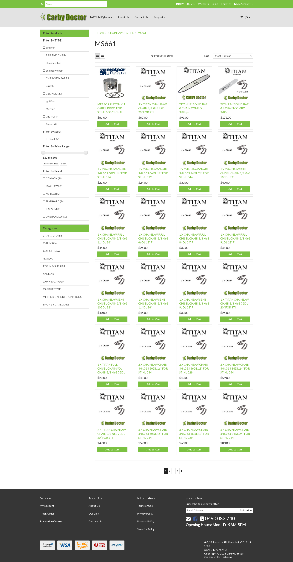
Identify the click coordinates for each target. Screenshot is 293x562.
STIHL (130, 32)
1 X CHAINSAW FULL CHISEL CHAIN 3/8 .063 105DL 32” (235, 173)
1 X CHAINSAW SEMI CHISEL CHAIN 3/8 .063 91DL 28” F (194, 303)
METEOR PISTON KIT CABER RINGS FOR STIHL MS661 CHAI (111, 108)
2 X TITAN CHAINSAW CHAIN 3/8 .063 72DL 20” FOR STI (111, 433)
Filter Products (52, 33)
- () (245, 17)
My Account (47, 505)
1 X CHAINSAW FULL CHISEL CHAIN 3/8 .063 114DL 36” (112, 238)
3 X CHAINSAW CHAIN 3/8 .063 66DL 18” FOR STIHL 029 (194, 433)
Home (101, 32)
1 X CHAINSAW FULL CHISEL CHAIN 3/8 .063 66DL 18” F (153, 238)
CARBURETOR (52, 289)
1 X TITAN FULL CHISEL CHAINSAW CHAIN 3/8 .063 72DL (111, 368)
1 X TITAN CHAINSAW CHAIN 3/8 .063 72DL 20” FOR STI (234, 303)
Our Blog (94, 513)
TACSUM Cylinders (101, 17)
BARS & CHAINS (53, 235)
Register (226, 3)
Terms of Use (145, 505)
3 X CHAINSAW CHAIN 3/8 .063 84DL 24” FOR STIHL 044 (235, 433)
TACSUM (53, 209)
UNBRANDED (56, 216)
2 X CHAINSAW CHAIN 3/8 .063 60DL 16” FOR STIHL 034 (153, 368)
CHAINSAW (50, 243)
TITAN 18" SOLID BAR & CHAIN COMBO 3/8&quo (193, 108)
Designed (209, 557)
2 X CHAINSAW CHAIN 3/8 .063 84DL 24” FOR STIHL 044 (235, 368)
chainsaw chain (54, 70)
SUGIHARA (55, 201)
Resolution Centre (51, 521)
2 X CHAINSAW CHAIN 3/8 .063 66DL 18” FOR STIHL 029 (194, 368)
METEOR (53, 193)
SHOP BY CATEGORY (56, 304)
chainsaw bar (53, 62)
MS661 (142, 32)
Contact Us (141, 17)
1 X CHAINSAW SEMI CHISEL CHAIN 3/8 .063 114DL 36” (153, 303)
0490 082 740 (185, 3)
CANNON (54, 178)
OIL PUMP (52, 116)
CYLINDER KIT (55, 93)
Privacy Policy (145, 513)
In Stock (53, 138)
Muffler (50, 108)
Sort (206, 55)
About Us (123, 17)
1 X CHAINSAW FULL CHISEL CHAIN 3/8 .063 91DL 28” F (235, 238)
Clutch (50, 85)
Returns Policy (145, 521)
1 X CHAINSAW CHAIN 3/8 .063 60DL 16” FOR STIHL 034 (112, 173)
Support (160, 17)
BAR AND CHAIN (56, 55)
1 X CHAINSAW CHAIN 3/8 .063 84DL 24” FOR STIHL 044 (194, 173)
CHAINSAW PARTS (57, 78)
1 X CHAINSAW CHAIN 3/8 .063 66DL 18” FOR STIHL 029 (153, 173)
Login (215, 3)
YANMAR (48, 273)
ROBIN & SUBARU (54, 266)
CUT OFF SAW (51, 250)
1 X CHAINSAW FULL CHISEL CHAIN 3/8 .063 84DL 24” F (194, 238)
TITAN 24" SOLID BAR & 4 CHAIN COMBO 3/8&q (234, 108)
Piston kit (51, 124)
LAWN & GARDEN (53, 281)
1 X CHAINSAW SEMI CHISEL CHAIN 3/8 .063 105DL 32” (112, 303)
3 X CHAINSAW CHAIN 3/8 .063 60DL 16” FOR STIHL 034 (153, 433)
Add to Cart (112, 124)
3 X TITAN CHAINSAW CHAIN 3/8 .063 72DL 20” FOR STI (152, 108)
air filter (50, 47)
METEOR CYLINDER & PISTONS (62, 296)
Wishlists (203, 3)
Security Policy (145, 529)
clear (63, 163)
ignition (50, 101)
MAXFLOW (54, 186)
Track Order (47, 513)
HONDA (48, 258)
